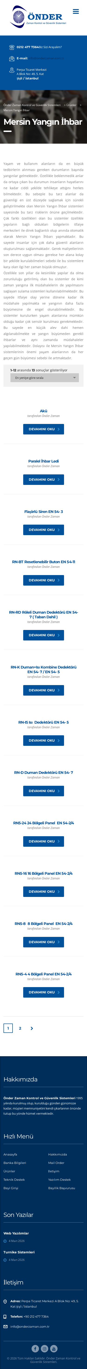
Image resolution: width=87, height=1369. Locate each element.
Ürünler (9, 1171)
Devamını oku (44, 429)
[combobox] (44, 377)
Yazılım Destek (59, 1179)
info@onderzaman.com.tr (46, 58)
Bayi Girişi (10, 1188)
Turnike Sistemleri (19, 1252)
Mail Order (56, 1163)
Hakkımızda (57, 1154)
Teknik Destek (14, 1179)
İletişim (53, 1171)
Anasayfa (10, 1154)
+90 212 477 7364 (36, 1316)
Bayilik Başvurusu (61, 1188)
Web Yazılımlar (16, 1233)
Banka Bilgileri (14, 1163)
